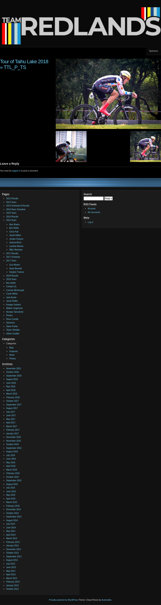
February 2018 (13, 397)
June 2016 (11, 459)
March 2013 (11, 578)
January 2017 (12, 433)
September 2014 (13, 517)
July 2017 (10, 412)
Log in (90, 222)
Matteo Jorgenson (14, 308)
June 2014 (11, 527)
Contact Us (11, 286)
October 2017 (12, 401)
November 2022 (13, 368)
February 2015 (13, 506)
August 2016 (12, 451)
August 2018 (12, 379)
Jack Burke (11, 297)
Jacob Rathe (15, 235)
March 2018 (11, 394)
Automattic (106, 600)
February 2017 (13, 430)
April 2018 (10, 390)
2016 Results (12, 217)
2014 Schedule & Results (17, 206)
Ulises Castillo (12, 333)
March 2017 (11, 426)
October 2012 (12, 589)
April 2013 (10, 574)
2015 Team (11, 213)
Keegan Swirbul (13, 305)
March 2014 (11, 538)
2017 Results (12, 253)
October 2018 (12, 372)
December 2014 (13, 509)
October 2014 (12, 513)
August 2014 (12, 520)
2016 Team (11, 220)
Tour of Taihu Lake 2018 (24, 61)
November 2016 (13, 441)
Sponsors (153, 51)
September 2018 (13, 376)
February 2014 (13, 542)
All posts (92, 208)
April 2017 (10, 423)
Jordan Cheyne (16, 239)
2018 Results (12, 276)
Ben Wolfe (14, 228)
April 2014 (10, 535)
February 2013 (13, 582)
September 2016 (13, 448)
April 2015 (10, 499)
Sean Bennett (15, 268)
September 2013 (13, 556)
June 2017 (11, 415)
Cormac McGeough (15, 290)
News (11, 355)
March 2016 (11, 470)
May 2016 (10, 462)
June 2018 (11, 383)
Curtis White (11, 294)
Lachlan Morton (16, 246)
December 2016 (13, 437)
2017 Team (11, 261)
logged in (16, 171)
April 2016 (10, 466)
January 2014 (12, 545)
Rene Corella (12, 319)
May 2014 (10, 531)
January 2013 (12, 585)
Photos (9, 315)
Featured (13, 351)
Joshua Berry (15, 242)
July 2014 (10, 524)
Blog (11, 348)
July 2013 (10, 564)
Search (88, 194)
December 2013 (13, 549)
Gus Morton (14, 265)
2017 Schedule (13, 257)
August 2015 (12, 484)
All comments (94, 212)
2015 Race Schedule (15, 209)
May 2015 (10, 495)
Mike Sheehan (15, 250)
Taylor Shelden (13, 330)
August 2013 (12, 560)
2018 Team (11, 279)
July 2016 (10, 455)
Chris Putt (13, 232)
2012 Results (12, 198)
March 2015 (11, 502)
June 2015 (11, 491)
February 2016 (13, 473)
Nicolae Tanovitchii (14, 312)
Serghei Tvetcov (16, 272)
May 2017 (10, 419)
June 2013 (11, 567)
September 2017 (13, 405)
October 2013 (12, 553)
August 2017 (12, 408)
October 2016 (12, 444)
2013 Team (11, 202)
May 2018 (10, 386)
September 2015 (13, 480)
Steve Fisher (12, 326)
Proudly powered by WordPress (63, 600)
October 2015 (12, 477)
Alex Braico (14, 224)
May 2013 (10, 571)
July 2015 (10, 488)
